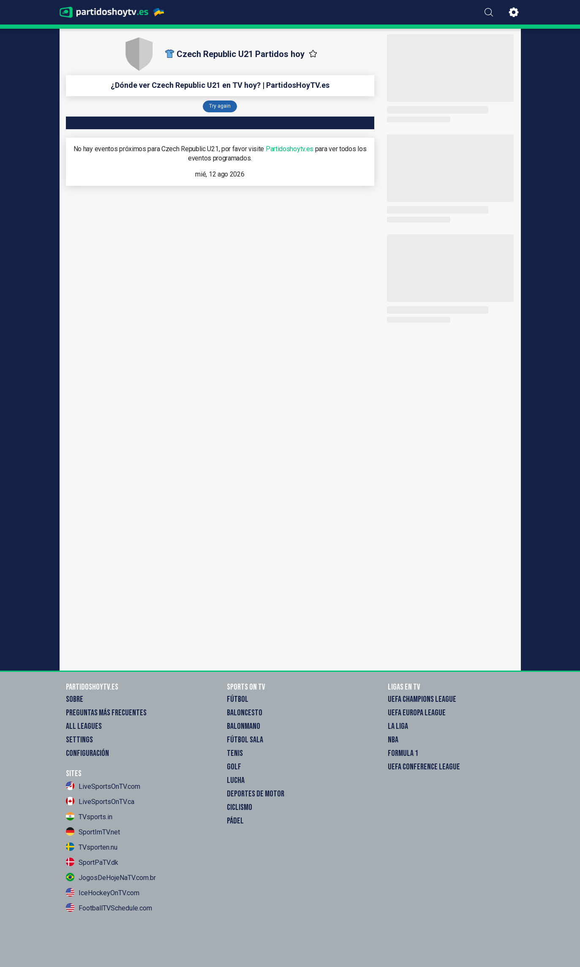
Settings (79, 740)
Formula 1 (403, 753)
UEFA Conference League (424, 767)
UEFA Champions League (422, 699)
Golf (234, 767)
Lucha (236, 780)
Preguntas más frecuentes (106, 713)
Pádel (235, 821)
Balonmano (243, 726)
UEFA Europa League (417, 713)
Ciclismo (239, 807)
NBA (393, 740)
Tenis (235, 753)
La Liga (398, 726)
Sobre (74, 699)
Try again (220, 106)
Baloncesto (244, 713)
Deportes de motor (255, 794)
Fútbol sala (245, 740)
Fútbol (237, 699)
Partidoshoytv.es (289, 149)
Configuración (87, 753)
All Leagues (84, 726)
